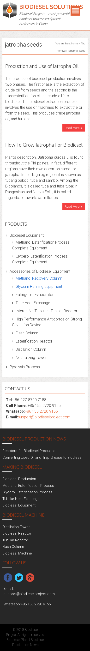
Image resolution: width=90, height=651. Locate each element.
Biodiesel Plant (17, 640)
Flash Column (27, 333)
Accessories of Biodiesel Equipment (40, 271)
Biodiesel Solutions (51, 6)
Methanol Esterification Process (28, 485)
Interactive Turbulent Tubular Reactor (46, 311)
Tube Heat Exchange (33, 303)
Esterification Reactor (34, 341)
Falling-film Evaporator (35, 294)
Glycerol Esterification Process (27, 492)
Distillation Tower (16, 527)
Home (74, 43)
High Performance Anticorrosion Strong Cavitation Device (47, 322)
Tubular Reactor (15, 540)
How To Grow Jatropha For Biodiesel (44, 145)
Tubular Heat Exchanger (21, 499)
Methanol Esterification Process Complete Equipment (40, 245)
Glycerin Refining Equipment (39, 286)
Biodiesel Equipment (27, 235)
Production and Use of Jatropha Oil (42, 66)
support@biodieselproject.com (44, 417)
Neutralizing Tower (31, 357)
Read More (72, 128)
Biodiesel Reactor (16, 533)
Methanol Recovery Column (39, 278)
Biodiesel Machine (17, 553)
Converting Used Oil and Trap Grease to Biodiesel (42, 457)
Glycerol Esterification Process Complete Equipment (40, 259)
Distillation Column (31, 349)
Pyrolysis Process (25, 367)
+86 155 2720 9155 (41, 411)
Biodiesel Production (19, 479)
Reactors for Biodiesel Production (29, 451)
